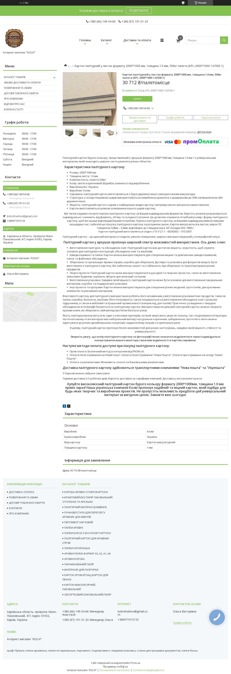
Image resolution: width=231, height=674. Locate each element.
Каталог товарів (14, 77)
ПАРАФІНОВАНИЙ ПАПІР (79, 564)
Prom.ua (135, 663)
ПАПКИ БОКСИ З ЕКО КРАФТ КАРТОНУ (87, 533)
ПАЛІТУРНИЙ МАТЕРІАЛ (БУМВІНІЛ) (85, 507)
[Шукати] (224, 40)
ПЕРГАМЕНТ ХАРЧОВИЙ (78, 522)
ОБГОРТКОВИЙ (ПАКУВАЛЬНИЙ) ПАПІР (87, 594)
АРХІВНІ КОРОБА (74, 559)
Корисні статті (13, 109)
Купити (137, 98)
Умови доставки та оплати (22, 82)
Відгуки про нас (14, 104)
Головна (85, 40)
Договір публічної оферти (21, 93)
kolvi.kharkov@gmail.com (22, 216)
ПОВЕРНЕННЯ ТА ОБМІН (23, 497)
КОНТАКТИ (15, 508)
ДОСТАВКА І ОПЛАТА (21, 492)
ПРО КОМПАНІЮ (19, 513)
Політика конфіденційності (148, 670)
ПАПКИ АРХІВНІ (73, 527)
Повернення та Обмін (18, 88)
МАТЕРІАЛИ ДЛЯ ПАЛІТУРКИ (81, 569)
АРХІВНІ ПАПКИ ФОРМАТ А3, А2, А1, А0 (87, 553)
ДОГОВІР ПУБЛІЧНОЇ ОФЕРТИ (27, 503)
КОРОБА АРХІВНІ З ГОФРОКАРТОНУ (86, 492)
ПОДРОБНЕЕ (139, 10)
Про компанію (13, 98)
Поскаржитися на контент (114, 670)
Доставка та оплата (137, 40)
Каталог (106, 40)
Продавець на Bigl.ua (115, 666)
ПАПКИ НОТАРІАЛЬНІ (77, 548)
